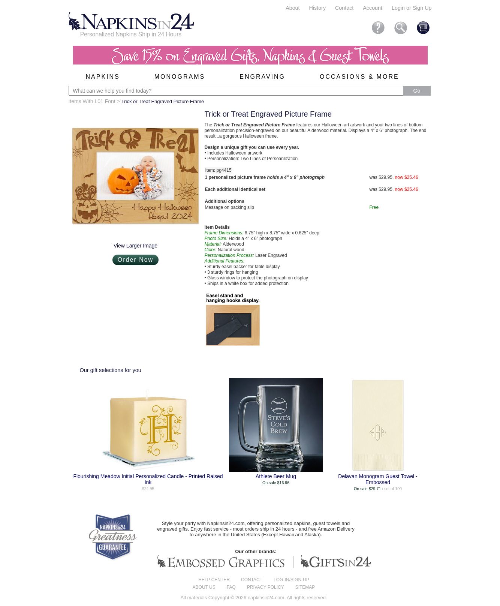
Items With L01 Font (92, 101)
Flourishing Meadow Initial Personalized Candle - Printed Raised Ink (148, 479)
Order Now (135, 259)
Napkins (103, 77)
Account (372, 8)
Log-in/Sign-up (291, 579)
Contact (344, 8)
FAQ (231, 587)
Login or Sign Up (412, 8)
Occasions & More (359, 77)
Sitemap (305, 587)
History (317, 8)
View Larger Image (135, 246)
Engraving (262, 77)
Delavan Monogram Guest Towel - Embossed (377, 479)
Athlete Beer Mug (276, 476)
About (292, 8)
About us (204, 587)
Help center (214, 579)
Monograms (179, 77)
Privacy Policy (265, 587)
